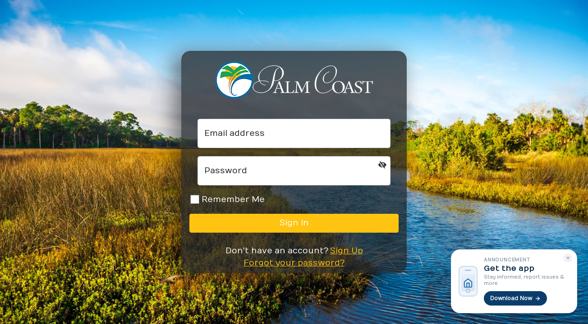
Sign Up (346, 251)
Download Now (515, 298)
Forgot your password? (294, 263)
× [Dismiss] (568, 257)
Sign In (294, 223)
